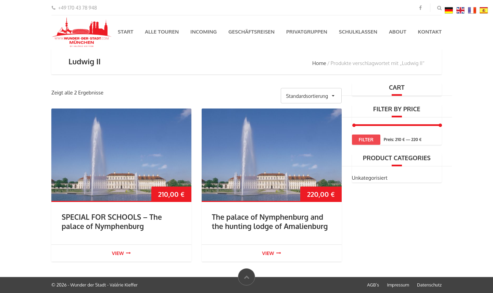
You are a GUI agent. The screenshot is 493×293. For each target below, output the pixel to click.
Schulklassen (358, 31)
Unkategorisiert (370, 178)
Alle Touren (162, 31)
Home (319, 63)
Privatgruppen (306, 31)
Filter (366, 139)
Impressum (398, 285)
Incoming (203, 31)
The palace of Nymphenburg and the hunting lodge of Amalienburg (270, 221)
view (121, 253)
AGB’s (373, 285)
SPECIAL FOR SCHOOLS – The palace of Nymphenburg (112, 221)
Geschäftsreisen (251, 31)
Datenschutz (429, 285)
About (397, 31)
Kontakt (430, 31)
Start (126, 31)
